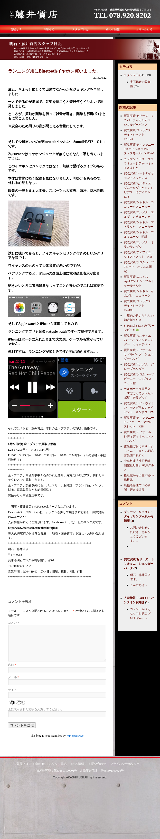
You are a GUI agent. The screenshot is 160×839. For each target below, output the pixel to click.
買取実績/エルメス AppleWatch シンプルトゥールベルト (139, 281)
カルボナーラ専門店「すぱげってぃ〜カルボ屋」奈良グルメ (138, 393)
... (131, 546)
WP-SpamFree (75, 735)
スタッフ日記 (132, 75)
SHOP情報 (77, 763)
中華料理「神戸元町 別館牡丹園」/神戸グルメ (139, 465)
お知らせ (39, 763)
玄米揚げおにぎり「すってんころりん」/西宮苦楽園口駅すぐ (139, 451)
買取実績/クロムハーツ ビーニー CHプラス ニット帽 (140, 379)
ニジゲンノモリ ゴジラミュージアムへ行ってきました (138, 163)
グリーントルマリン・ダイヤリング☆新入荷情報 (138, 516)
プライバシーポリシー (125, 763)
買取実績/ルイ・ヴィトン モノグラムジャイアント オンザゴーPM (139, 408)
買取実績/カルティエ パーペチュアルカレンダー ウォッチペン (139, 340)
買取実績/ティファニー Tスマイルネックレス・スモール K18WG (140, 149)
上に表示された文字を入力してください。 (36, 709)
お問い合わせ (97, 763)
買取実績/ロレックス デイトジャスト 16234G (139, 305)
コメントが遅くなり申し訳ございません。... (140, 613)
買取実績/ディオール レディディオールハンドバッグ (139, 436)
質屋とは (22, 763)
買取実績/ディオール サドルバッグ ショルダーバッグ (139, 354)
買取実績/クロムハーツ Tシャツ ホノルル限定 (140, 267)
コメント (14, 622)
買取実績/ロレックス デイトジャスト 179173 (139, 134)
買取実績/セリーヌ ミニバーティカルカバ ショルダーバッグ (139, 120)
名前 (12, 665)
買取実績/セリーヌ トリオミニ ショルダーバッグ (139, 564)
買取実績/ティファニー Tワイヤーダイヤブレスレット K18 (140, 422)
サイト (12, 689)
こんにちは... (138, 585)
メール (13, 677)
